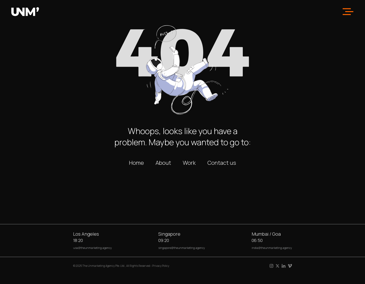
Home (136, 162)
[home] (25, 11)
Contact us (221, 162)
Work (189, 162)
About (163, 162)
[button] (348, 11)
